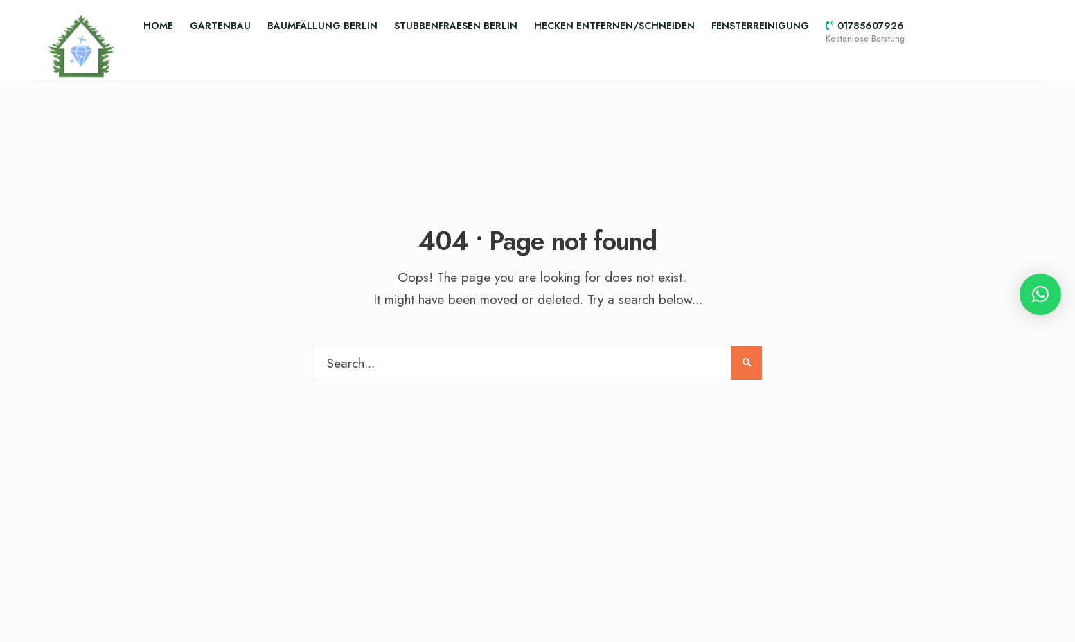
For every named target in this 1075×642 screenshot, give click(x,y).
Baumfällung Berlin (322, 26)
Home (158, 26)
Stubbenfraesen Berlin (455, 26)
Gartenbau (220, 26)
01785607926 (865, 32)
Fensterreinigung (760, 26)
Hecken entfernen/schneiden (614, 26)
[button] (1040, 294)
